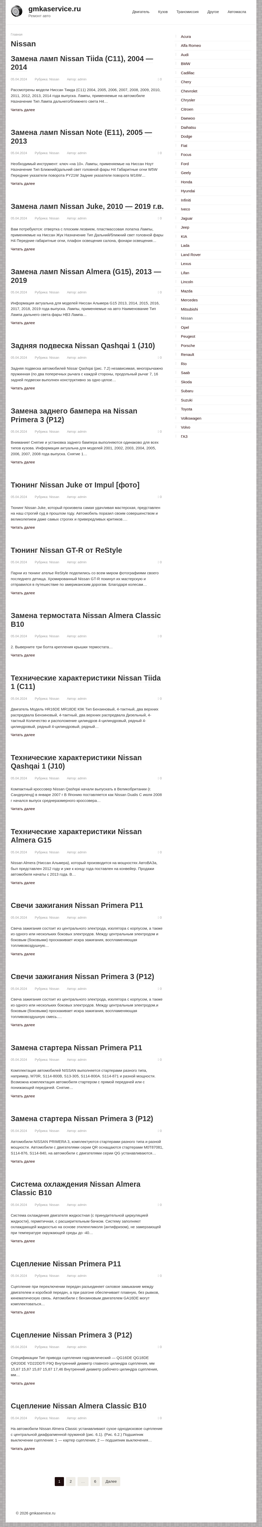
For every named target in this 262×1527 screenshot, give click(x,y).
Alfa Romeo (191, 45)
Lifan (185, 273)
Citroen (187, 109)
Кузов (163, 12)
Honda (186, 182)
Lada (185, 245)
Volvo (185, 427)
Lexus (186, 263)
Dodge (186, 136)
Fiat (184, 145)
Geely (186, 173)
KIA (184, 236)
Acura (186, 36)
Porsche (188, 345)
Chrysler (188, 100)
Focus (186, 154)
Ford (185, 164)
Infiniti (186, 200)
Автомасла (237, 12)
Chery (186, 82)
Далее (111, 1486)
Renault (187, 354)
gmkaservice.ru (54, 9)
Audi (185, 54)
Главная (17, 34)
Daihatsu (188, 127)
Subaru (187, 391)
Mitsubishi (189, 309)
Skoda (186, 382)
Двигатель (140, 12)
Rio (184, 364)
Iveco (185, 209)
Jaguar (187, 218)
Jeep (185, 227)
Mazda (186, 291)
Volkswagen (191, 418)
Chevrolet (189, 91)
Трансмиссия (188, 12)
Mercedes (189, 300)
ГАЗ (184, 436)
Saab (185, 372)
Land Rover (191, 254)
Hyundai (188, 191)
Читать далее (23, 109)
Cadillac (187, 73)
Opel (185, 327)
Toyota (186, 409)
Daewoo (188, 118)
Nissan (54, 79)
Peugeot (188, 336)
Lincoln (187, 282)
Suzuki (186, 400)
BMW (185, 63)
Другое (213, 12)
